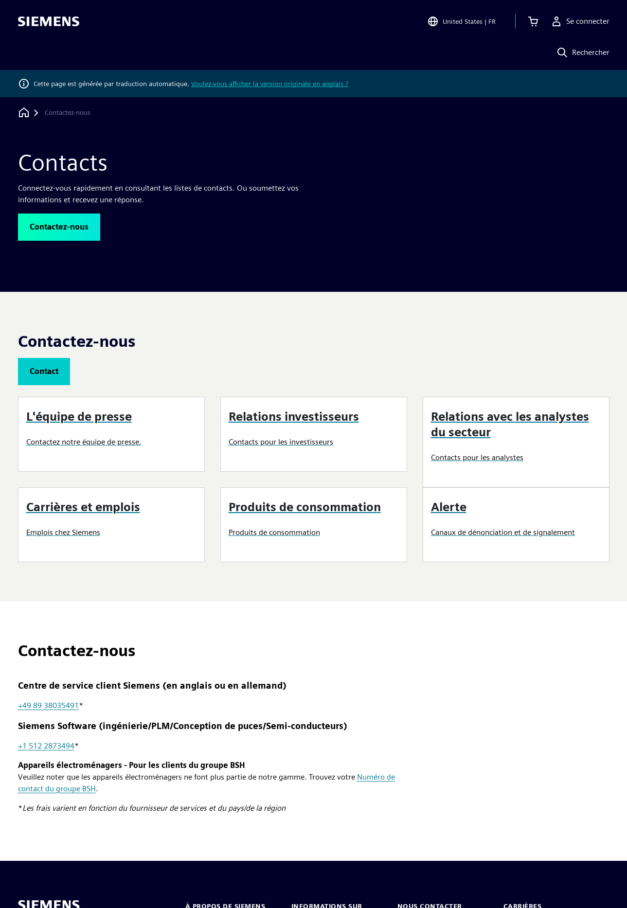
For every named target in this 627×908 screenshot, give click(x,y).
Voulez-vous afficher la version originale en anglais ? (269, 84)
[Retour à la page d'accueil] (24, 113)
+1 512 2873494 (46, 745)
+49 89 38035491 (48, 705)
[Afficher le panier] (533, 21)
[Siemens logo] (48, 21)
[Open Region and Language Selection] (461, 21)
